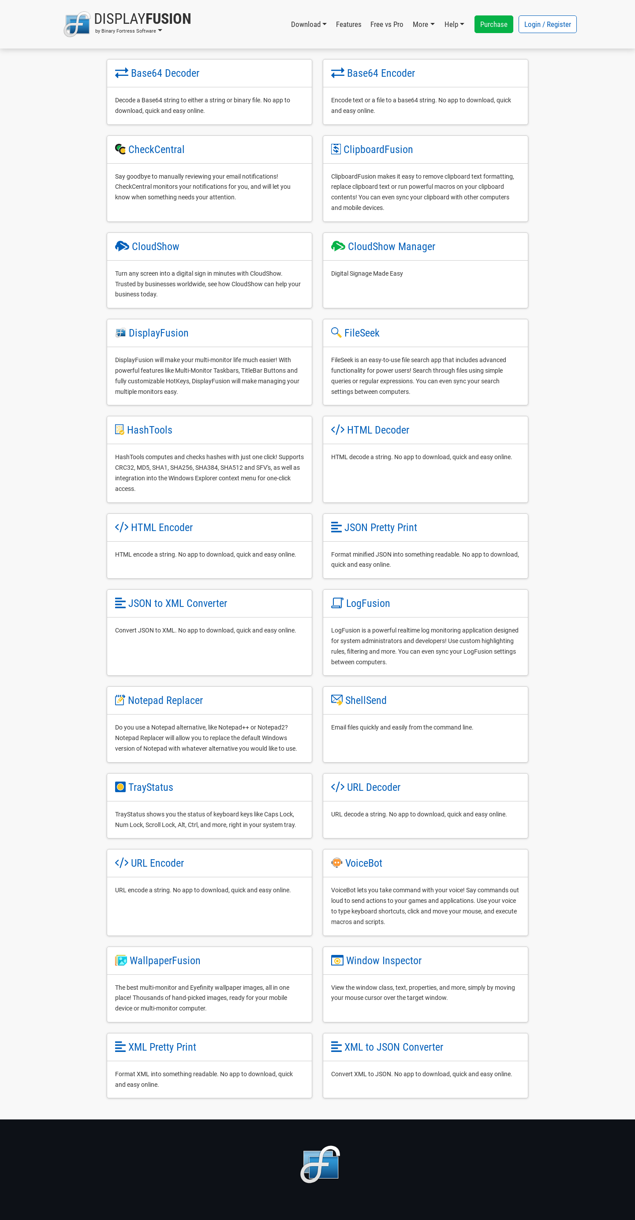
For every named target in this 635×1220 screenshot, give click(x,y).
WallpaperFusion (165, 960)
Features (349, 24)
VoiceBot (363, 863)
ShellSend (366, 700)
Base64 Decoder (165, 73)
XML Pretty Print (162, 1047)
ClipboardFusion (378, 149)
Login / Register (547, 24)
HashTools (149, 430)
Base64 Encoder (381, 73)
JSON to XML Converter (177, 603)
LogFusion (368, 603)
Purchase (494, 24)
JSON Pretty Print (380, 527)
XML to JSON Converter (393, 1047)
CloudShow (155, 246)
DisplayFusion (159, 333)
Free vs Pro (386, 24)
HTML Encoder (162, 527)
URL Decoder (373, 787)
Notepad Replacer (165, 700)
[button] (127, 24)
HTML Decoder (378, 430)
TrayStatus (150, 787)
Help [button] (451, 24)
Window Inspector (384, 960)
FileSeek (362, 333)
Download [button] (306, 24)
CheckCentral (156, 149)
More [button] (420, 24)
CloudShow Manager (391, 246)
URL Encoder (157, 863)
